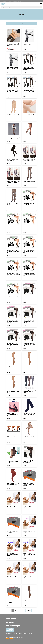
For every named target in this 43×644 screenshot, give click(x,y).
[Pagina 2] (15, 610)
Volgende (29, 610)
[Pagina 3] (18, 610)
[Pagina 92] (24, 610)
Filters (21, 23)
